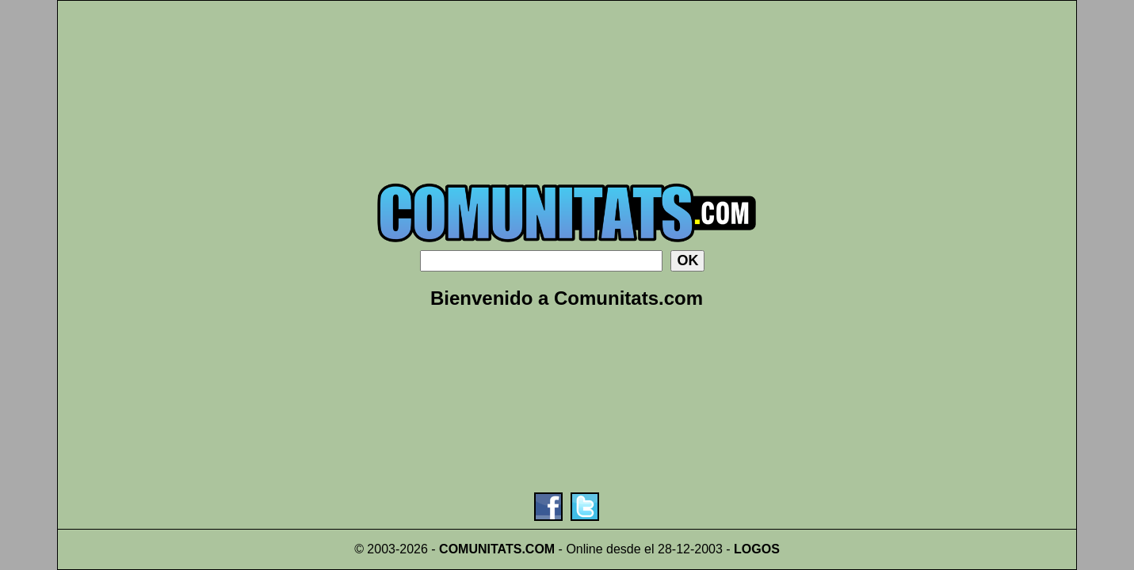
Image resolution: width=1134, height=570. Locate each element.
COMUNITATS (480, 549)
